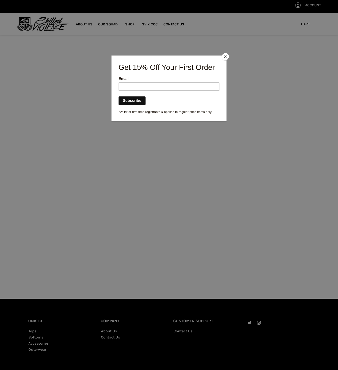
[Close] (225, 56)
